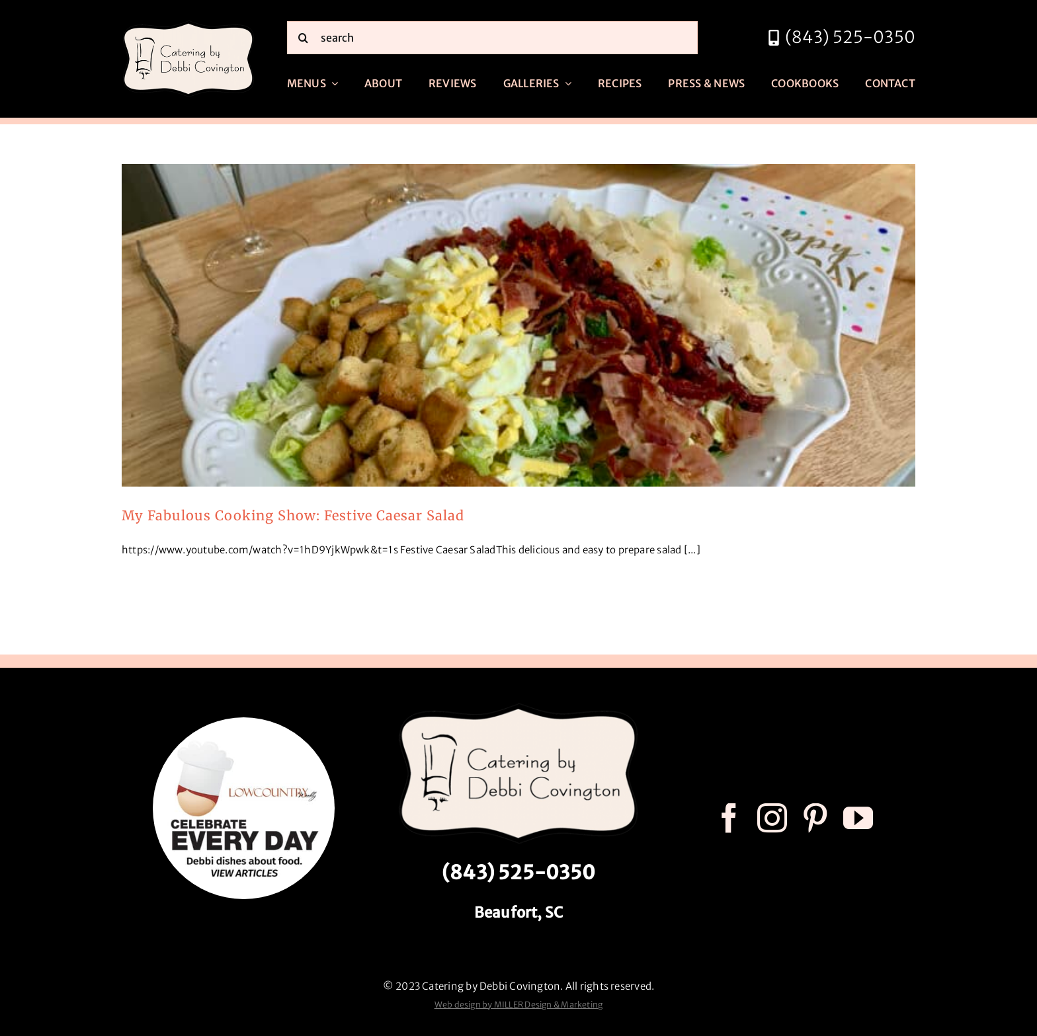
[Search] (303, 37)
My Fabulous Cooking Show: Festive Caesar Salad (293, 515)
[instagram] (772, 818)
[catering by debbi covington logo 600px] (188, 24)
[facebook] (729, 818)
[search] (492, 37)
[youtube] (858, 818)
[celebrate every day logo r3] (244, 722)
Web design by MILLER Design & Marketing (519, 1005)
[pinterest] (815, 818)
